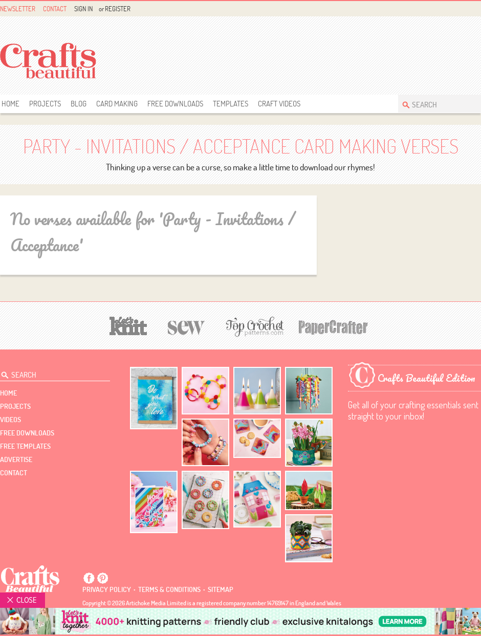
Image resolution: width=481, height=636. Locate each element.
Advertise (16, 459)
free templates (25, 446)
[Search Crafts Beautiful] (434, 103)
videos (10, 419)
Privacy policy (106, 589)
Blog (78, 103)
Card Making (117, 103)
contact (13, 472)
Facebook (451, 9)
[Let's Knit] (128, 324)
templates (230, 103)
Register (117, 9)
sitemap (220, 589)
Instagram (475, 9)
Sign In (83, 9)
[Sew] (186, 326)
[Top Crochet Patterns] (253, 326)
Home (10, 103)
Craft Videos (279, 103)
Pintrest (463, 9)
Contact (55, 9)
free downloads (175, 103)
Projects (45, 103)
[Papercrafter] (333, 326)
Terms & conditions (169, 589)
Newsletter (17, 9)
